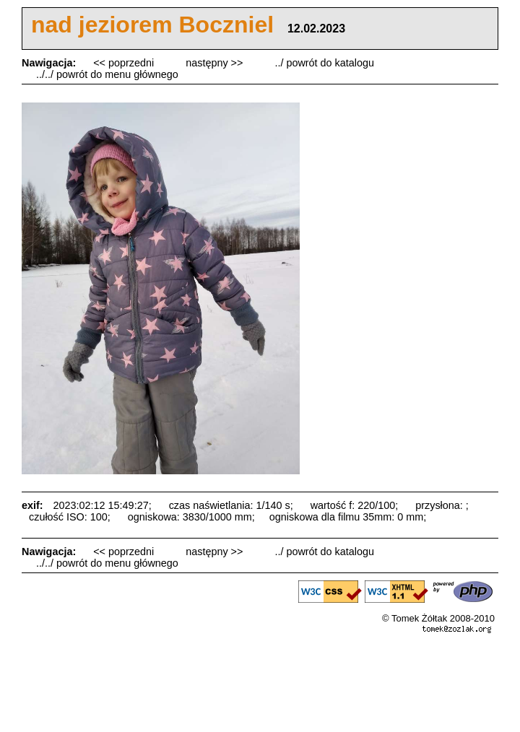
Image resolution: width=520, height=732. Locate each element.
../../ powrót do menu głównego (107, 74)
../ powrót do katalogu (324, 63)
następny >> (216, 63)
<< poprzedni (125, 63)
